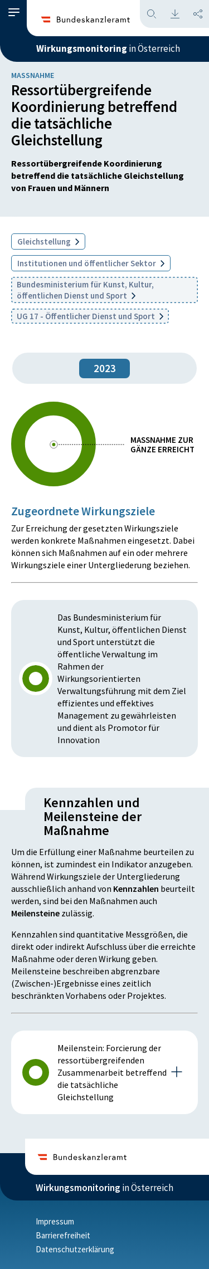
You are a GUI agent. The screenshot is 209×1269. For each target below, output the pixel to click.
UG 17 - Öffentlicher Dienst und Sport (90, 316)
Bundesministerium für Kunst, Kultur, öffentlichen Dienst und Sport (85, 290)
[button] (14, 13)
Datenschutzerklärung (75, 1249)
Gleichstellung (48, 241)
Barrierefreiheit (63, 1235)
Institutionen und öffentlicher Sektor (90, 263)
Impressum (55, 1221)
